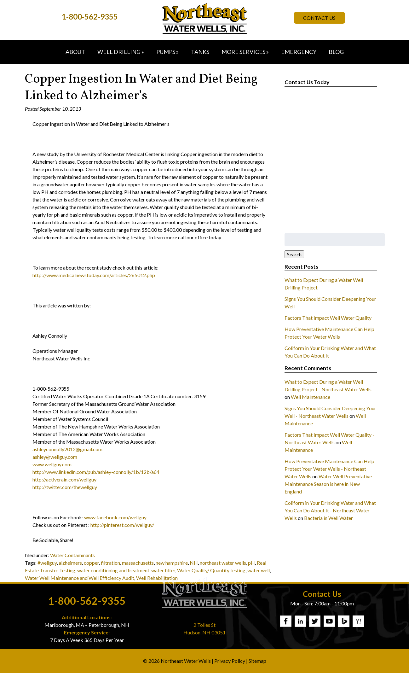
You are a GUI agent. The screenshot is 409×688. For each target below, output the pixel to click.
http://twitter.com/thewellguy (64, 487)
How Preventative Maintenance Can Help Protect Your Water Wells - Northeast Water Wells (329, 468)
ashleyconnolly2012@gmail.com (67, 449)
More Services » (245, 51)
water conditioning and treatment (113, 570)
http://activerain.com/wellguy (64, 479)
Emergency (298, 51)
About (75, 51)
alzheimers (70, 563)
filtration (110, 563)
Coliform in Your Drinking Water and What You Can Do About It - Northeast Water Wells (330, 510)
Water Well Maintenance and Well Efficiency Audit (79, 578)
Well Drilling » (120, 51)
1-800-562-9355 (90, 16)
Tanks (200, 51)
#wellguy (47, 563)
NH (194, 563)
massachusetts (138, 563)
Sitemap (257, 661)
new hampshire (172, 563)
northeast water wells (223, 563)
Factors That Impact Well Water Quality (328, 318)
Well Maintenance (310, 397)
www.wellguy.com (52, 464)
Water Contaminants (72, 555)
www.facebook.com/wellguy (115, 517)
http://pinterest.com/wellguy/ (122, 525)
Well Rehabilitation (157, 578)
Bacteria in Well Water (328, 518)
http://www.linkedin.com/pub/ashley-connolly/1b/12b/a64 (95, 472)
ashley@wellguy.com (54, 457)
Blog (336, 51)
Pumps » (167, 51)
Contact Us (319, 18)
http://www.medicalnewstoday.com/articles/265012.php (93, 275)
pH (251, 563)
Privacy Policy (229, 661)
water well (258, 570)
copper (91, 563)
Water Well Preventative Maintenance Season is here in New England (328, 483)
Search (294, 254)
